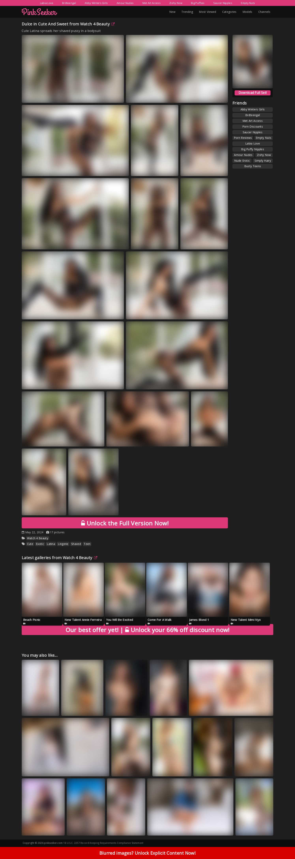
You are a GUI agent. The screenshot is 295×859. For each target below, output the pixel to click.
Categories (229, 12)
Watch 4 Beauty (97, 24)
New (172, 12)
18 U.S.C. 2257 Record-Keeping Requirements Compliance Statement (103, 843)
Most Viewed (207, 12)
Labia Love (46, 3)
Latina (51, 544)
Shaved (76, 544)
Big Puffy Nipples (252, 149)
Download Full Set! (253, 92)
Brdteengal (69, 3)
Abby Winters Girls (96, 3)
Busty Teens (252, 166)
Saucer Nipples (222, 3)
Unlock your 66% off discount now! (147, 630)
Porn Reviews (243, 138)
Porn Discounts (252, 126)
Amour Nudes (125, 3)
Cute (30, 544)
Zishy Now (175, 3)
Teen (87, 544)
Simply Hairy (263, 160)
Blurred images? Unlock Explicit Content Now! (147, 853)
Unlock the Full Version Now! (125, 523)
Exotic (40, 544)
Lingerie (63, 544)
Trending (187, 12)
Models (247, 12)
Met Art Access (151, 3)
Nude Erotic (242, 160)
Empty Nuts (248, 3)
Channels (264, 12)
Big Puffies (197, 3)
